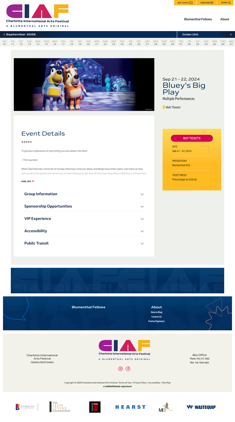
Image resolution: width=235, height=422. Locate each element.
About (224, 19)
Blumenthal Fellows (198, 19)
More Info (27, 181)
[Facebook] (128, 369)
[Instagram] (120, 369)
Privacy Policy (139, 382)
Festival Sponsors (156, 321)
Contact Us (156, 316)
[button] (225, 2)
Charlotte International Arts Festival (37, 15)
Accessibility (154, 382)
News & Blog (156, 312)
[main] (117, 162)
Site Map (166, 382)
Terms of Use (124, 382)
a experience (117, 386)
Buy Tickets (192, 138)
